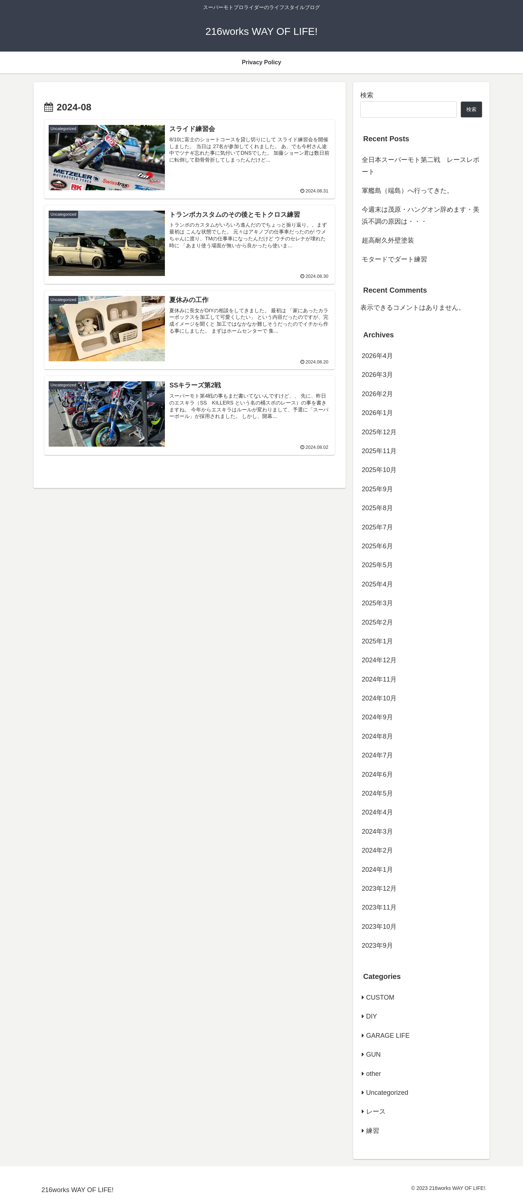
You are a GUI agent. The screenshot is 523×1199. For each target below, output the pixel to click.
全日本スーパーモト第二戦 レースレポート (420, 165)
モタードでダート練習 (394, 259)
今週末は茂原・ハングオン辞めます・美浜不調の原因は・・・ (420, 215)
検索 (366, 95)
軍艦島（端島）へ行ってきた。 (407, 190)
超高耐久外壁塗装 (388, 240)
